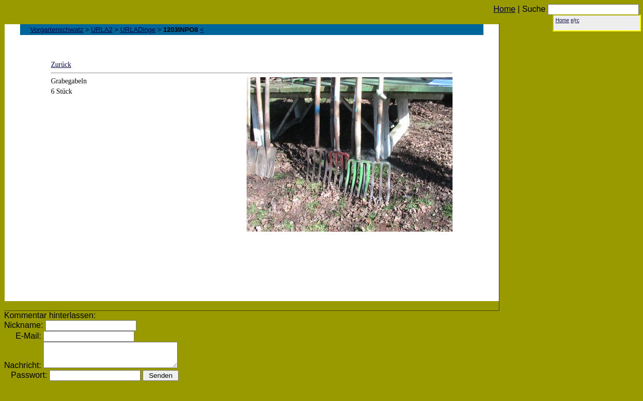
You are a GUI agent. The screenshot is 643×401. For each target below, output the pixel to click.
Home (504, 9)
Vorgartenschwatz (56, 29)
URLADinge (137, 29)
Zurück (61, 64)
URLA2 (102, 29)
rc (577, 20)
